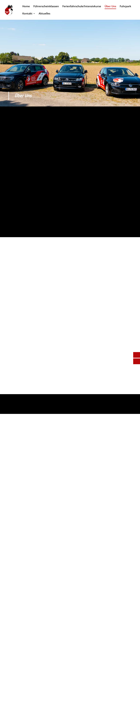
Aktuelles (44, 14)
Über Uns (110, 6)
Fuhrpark (125, 6)
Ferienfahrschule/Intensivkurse (81, 6)
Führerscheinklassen (46, 6)
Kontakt (27, 14)
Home (26, 6)
